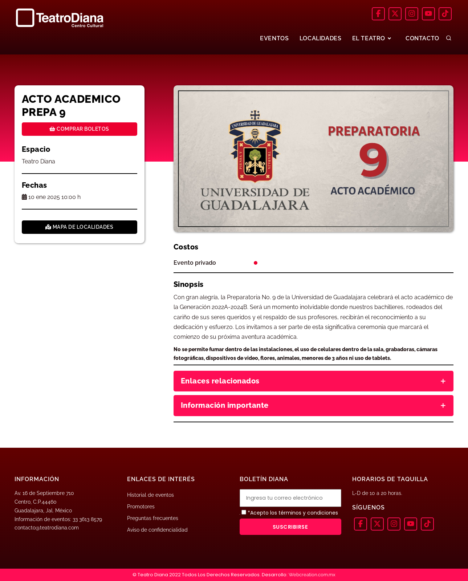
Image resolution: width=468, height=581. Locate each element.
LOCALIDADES (320, 38)
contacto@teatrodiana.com (47, 528)
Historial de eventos (150, 495)
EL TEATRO (372, 38)
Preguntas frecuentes (152, 518)
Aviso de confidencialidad (157, 530)
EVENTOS (273, 38)
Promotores (141, 506)
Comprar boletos (79, 129)
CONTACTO (422, 38)
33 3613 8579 (87, 519)
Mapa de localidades (79, 227)
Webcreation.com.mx (312, 574)
